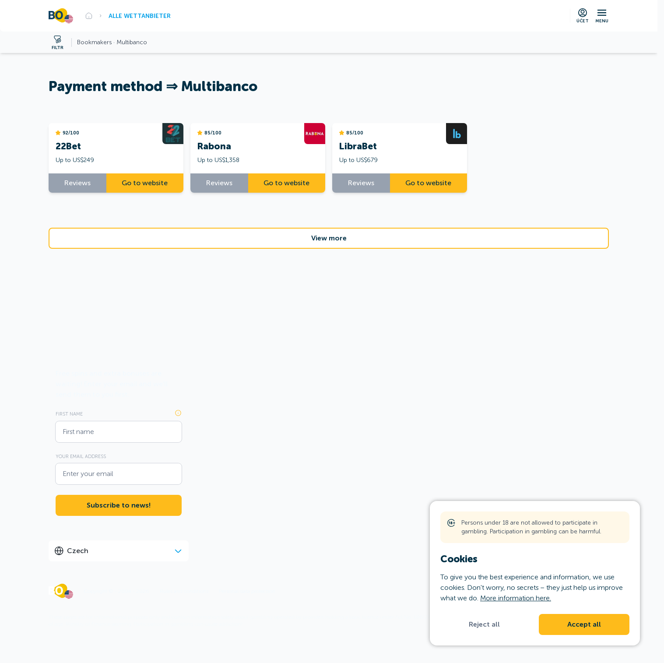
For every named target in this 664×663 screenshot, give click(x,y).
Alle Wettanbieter (140, 15)
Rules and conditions (184, 591)
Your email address (81, 456)
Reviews (77, 183)
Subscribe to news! (119, 505)
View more (329, 238)
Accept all (584, 624)
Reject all (484, 624)
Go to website (145, 183)
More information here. (515, 598)
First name (69, 413)
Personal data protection (247, 591)
